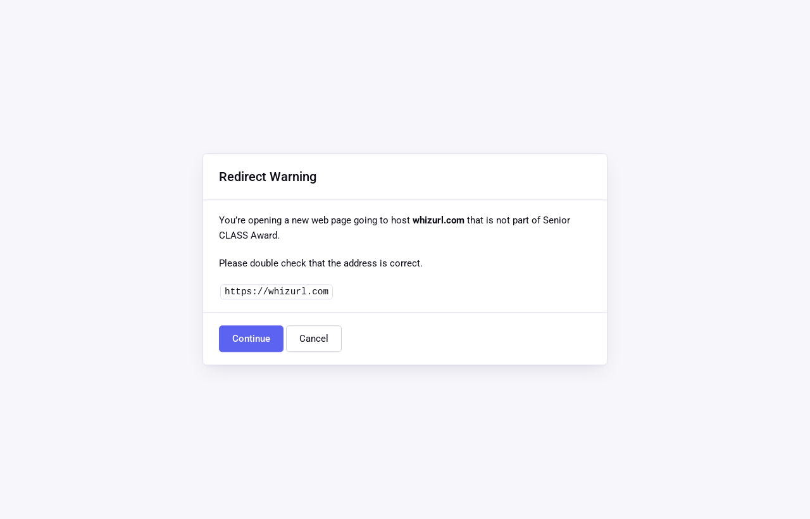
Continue (251, 339)
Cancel (313, 339)
